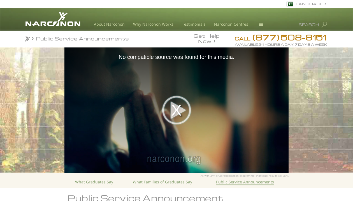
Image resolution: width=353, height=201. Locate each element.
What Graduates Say (94, 182)
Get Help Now (207, 38)
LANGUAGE (309, 3)
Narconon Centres (231, 24)
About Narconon (109, 24)
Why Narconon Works (153, 24)
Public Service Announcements (245, 182)
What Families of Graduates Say (162, 182)
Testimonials (194, 24)
